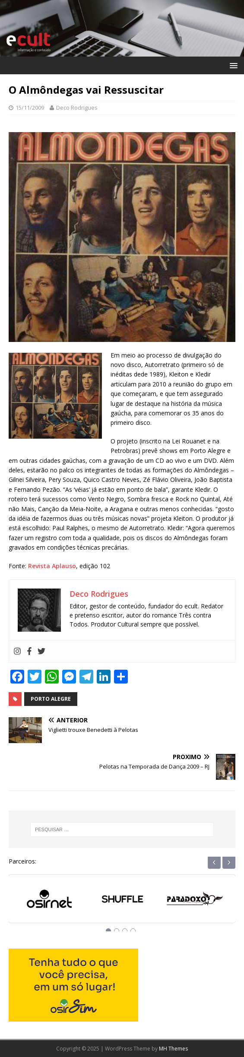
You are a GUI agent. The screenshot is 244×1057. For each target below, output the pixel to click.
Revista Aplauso (52, 566)
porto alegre (51, 699)
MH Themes (173, 1048)
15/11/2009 (30, 107)
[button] (232, 65)
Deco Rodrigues (77, 107)
